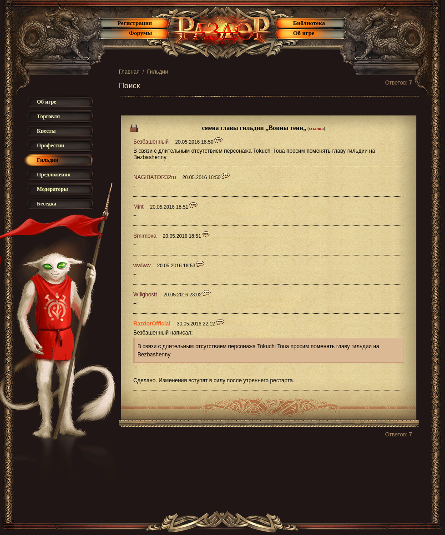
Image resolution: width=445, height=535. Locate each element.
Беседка (46, 203)
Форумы (140, 33)
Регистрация (134, 23)
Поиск (129, 85)
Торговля (48, 116)
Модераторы (52, 189)
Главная (129, 72)
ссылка (316, 128)
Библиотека (309, 23)
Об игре (303, 33)
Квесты (46, 131)
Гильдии (157, 72)
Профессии (50, 145)
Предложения (54, 174)
